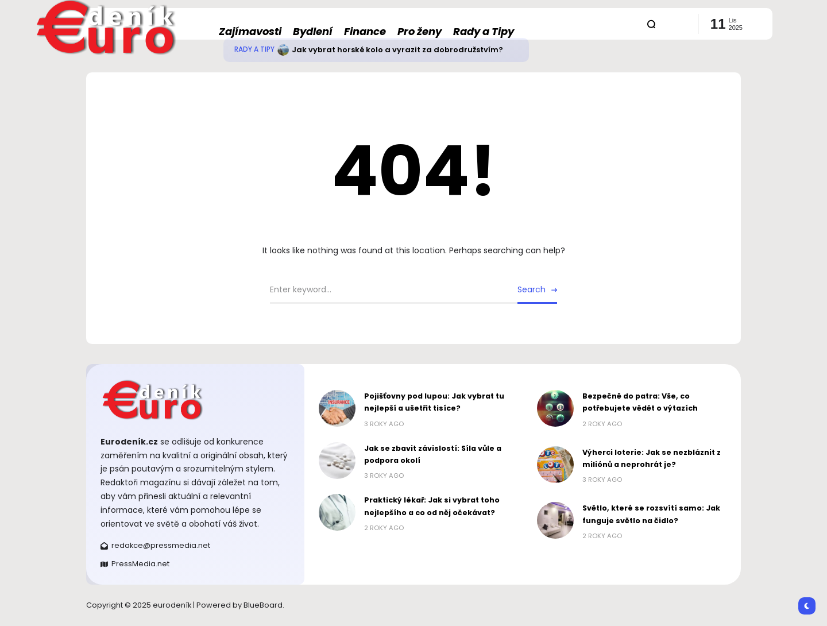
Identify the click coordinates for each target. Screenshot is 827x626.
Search (531, 289)
